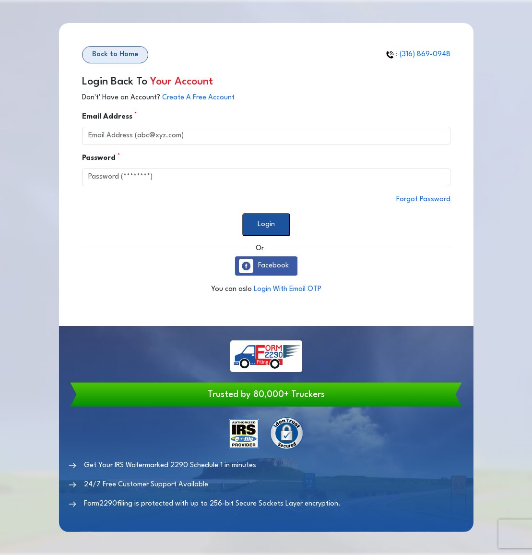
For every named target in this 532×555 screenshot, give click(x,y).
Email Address (108, 116)
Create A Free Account (198, 97)
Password (100, 157)
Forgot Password (423, 199)
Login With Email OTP (287, 289)
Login (266, 224)
